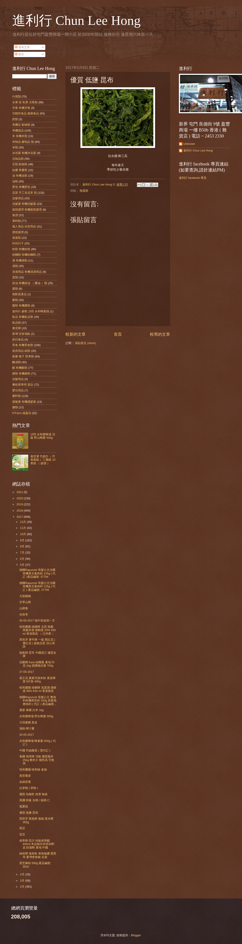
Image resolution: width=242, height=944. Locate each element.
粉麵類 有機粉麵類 (24, 254)
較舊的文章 (160, 334)
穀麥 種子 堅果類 (23, 356)
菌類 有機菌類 (21, 305)
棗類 (15, 288)
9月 (22, 540)
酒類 (15, 266)
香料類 (16, 221)
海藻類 (84, 190)
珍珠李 (23, 614)
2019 (20, 504)
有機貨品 (18, 130)
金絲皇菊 (25, 781)
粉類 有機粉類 (21, 249)
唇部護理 (18, 232)
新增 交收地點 (21, 333)
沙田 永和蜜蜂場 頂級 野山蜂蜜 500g (42, 436)
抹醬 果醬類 (20, 170)
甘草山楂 (25, 602)
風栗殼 (23, 806)
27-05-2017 (26, 671)
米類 (15, 147)
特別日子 (18, 243)
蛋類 (15, 277)
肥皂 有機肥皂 (21, 187)
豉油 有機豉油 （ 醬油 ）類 (29, 283)
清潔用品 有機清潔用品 (27, 271)
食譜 (15, 215)
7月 (22, 552)
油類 (15, 181)
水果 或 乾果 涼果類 (25, 102)
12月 (23, 522)
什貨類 (16, 96)
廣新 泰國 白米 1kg (31, 710)
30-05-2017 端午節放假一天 (37, 620)
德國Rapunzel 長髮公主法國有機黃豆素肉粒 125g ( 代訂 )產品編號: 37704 (37, 573)
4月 (22, 874)
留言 (19, 54)
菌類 (15, 300)
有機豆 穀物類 (21, 124)
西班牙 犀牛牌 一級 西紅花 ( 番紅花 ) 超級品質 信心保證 (37, 643)
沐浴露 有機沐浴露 (24, 153)
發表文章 (22, 47)
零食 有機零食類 (22, 345)
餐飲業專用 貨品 (22, 384)
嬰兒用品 (18, 390)
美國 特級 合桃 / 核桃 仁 (34, 800)
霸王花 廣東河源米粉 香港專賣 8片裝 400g (37, 679)
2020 (20, 498)
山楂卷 (23, 608)
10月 (23, 534)
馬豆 (22, 828)
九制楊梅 (25, 596)
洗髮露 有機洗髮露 (24, 203)
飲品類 (16, 322)
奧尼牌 (16, 328)
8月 (22, 546)
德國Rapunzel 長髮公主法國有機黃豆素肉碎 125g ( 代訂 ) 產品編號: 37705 (37, 586)
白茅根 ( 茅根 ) (28, 788)
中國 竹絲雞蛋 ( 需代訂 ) (34, 750)
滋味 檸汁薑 (27, 728)
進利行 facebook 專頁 (192, 177)
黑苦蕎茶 (25, 775)
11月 (23, 528)
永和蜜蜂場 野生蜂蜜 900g (36, 716)
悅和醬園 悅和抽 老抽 (33, 769)
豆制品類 (18, 158)
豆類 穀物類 (20, 164)
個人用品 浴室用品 (24, 226)
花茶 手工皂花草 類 (24, 192)
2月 (22, 886)
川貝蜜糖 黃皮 (28, 722)
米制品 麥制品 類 (23, 141)
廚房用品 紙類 (21, 351)
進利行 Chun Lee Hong (76, 20)
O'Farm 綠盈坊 (21, 413)
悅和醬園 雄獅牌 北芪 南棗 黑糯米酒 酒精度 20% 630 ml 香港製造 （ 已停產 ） (37, 630)
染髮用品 (18, 198)
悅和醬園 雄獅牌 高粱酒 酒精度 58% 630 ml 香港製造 (37, 689)
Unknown (189, 143)
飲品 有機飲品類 (22, 317)
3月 (22, 880)
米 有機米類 (20, 136)
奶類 (15, 119)
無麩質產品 (19, 294)
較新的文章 (76, 334)
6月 (22, 558)
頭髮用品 (18, 379)
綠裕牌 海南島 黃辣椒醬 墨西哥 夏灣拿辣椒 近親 (37, 855)
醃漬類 (16, 362)
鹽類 (15, 407)
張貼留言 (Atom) (85, 343)
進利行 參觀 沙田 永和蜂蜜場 (30, 311)
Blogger (136, 935)
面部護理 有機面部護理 (27, 209)
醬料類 (16, 396)
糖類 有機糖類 (21, 373)
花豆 (22, 834)
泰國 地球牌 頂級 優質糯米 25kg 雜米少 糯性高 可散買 (36, 760)
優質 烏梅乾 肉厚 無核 (33, 794)
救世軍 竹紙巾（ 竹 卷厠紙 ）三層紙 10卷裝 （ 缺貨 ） (42, 460)
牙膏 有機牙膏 (21, 108)
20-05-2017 (26, 734)
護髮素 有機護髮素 (24, 401)
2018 (20, 510)
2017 (20, 516)
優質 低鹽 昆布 (28, 812)
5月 (22, 564)
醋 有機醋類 (20, 367)
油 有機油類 (20, 175)
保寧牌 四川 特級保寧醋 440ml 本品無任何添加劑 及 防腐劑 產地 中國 (36, 844)
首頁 (118, 334)
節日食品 (18, 339)
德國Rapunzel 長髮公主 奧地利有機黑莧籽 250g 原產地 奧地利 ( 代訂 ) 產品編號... (38, 700)
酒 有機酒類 (20, 260)
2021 (20, 492)
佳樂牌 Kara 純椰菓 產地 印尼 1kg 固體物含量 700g (37, 664)
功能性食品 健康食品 (25, 113)
